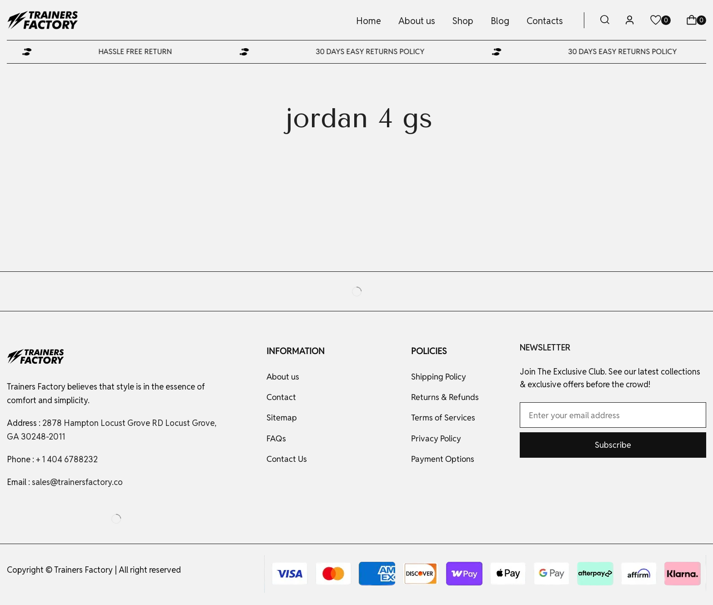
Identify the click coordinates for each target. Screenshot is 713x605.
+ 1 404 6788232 (67, 459)
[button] (604, 20)
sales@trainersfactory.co (77, 482)
